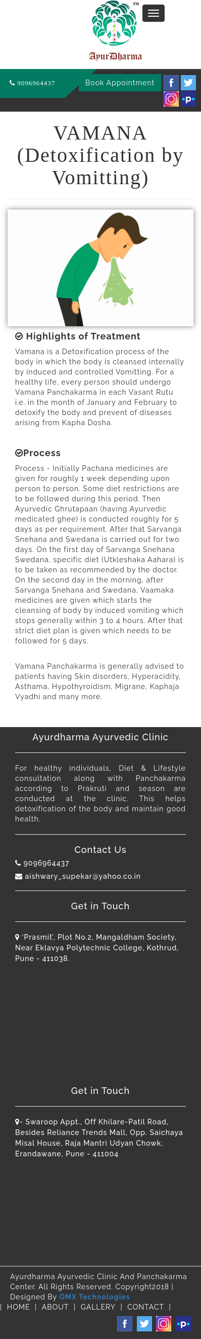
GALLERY (98, 1307)
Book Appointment (120, 83)
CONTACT (145, 1307)
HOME (18, 1307)
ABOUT (55, 1307)
